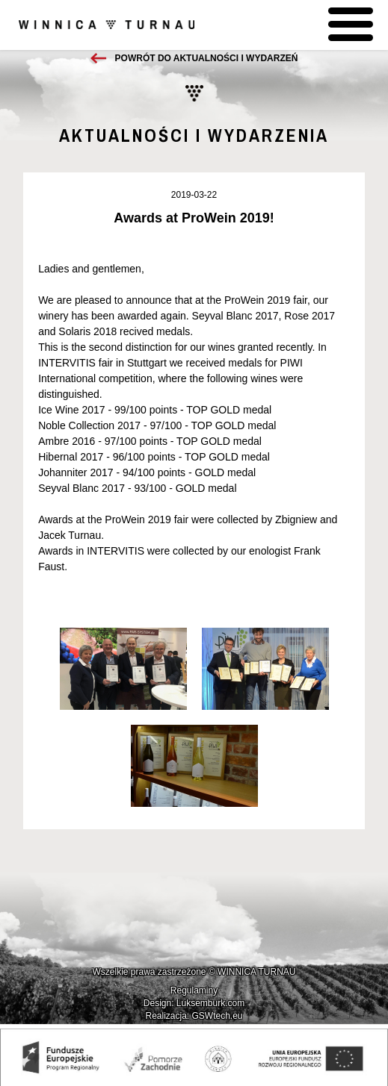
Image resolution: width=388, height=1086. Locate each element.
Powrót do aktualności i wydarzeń (206, 58)
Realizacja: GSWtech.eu (193, 1016)
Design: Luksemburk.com (194, 1003)
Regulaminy (194, 990)
